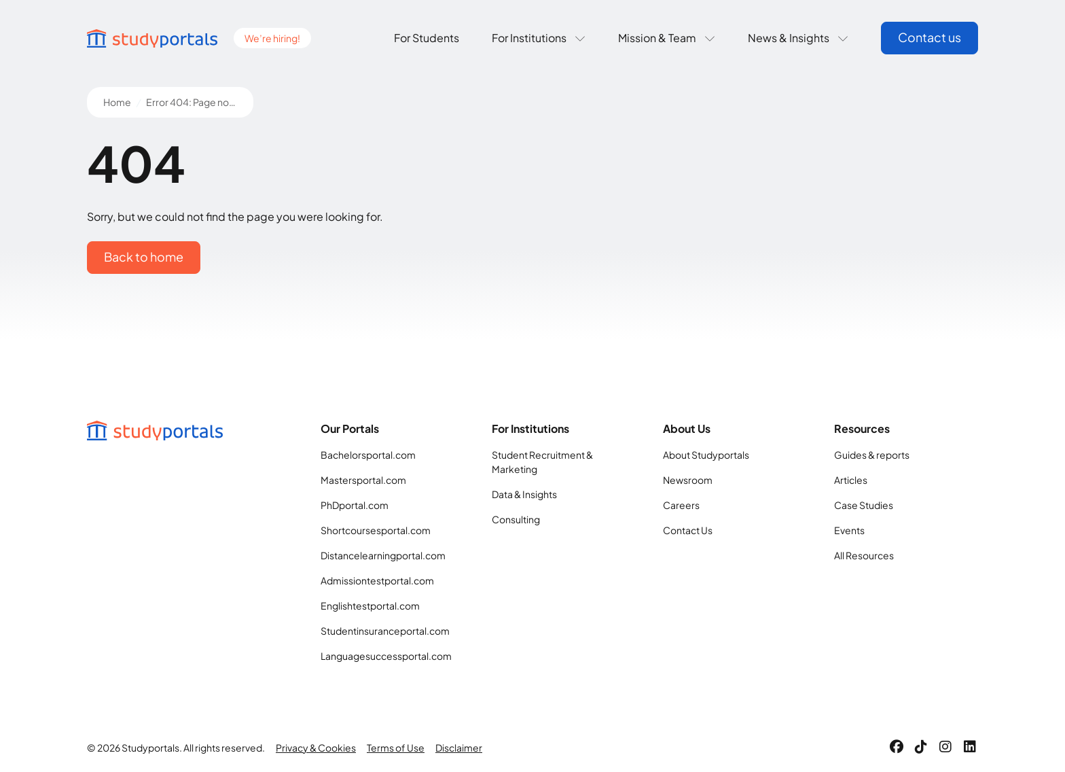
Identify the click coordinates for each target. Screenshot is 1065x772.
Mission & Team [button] (666, 38)
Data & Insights (524, 494)
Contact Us (687, 530)
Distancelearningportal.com (383, 555)
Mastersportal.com (363, 480)
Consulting (516, 519)
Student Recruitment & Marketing (542, 462)
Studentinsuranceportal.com (385, 631)
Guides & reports (871, 455)
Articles (850, 480)
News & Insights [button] (798, 38)
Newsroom (687, 480)
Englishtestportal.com (370, 605)
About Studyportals (706, 455)
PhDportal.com (355, 505)
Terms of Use (396, 747)
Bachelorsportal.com (368, 455)
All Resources (864, 555)
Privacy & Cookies (316, 747)
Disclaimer (458, 747)
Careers (681, 505)
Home (117, 102)
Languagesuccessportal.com (386, 656)
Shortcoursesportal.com (376, 530)
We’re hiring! (272, 38)
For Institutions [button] (538, 38)
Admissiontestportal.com (377, 580)
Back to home (143, 256)
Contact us (929, 37)
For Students (426, 38)
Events (849, 530)
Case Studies (863, 505)
